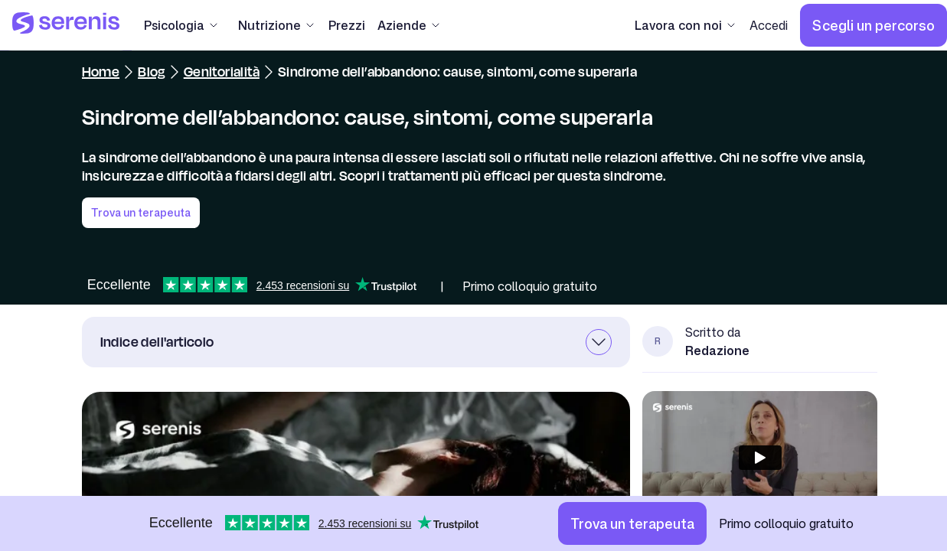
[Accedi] (768, 25)
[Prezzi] (346, 25)
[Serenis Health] (65, 25)
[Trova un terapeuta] (632, 523)
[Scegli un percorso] (873, 25)
